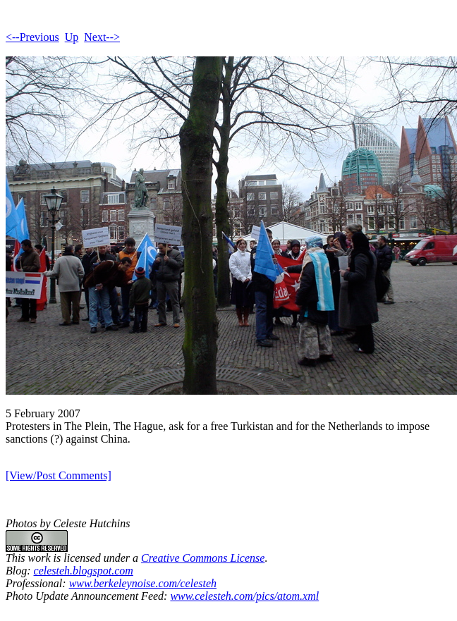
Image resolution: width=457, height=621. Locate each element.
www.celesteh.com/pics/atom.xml (244, 596)
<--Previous (32, 37)
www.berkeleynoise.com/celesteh (143, 583)
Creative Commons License (202, 558)
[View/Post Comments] (58, 475)
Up (72, 37)
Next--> (102, 37)
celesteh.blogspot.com (83, 571)
